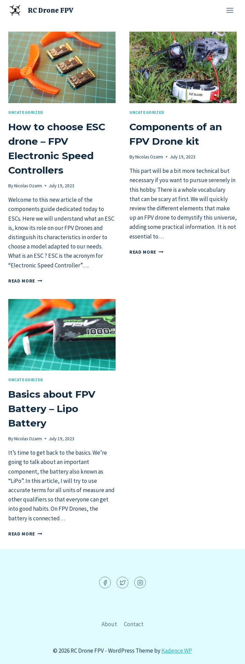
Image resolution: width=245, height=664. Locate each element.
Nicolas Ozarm (28, 186)
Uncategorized (25, 112)
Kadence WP (176, 650)
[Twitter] (122, 582)
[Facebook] (105, 582)
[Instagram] (140, 582)
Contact (133, 624)
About (109, 624)
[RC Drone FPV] (40, 10)
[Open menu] (230, 10)
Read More (25, 281)
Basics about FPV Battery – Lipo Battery (51, 408)
